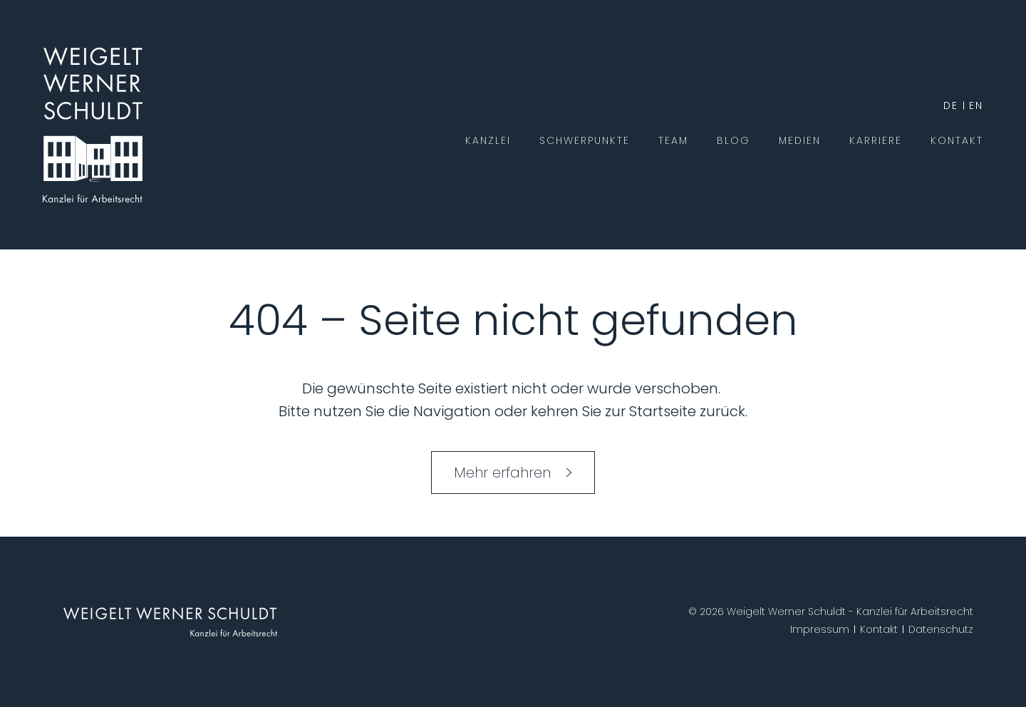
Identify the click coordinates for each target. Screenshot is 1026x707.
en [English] (976, 105)
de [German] (950, 105)
